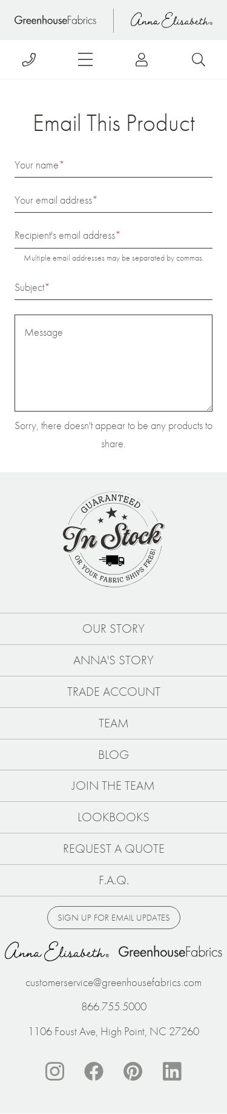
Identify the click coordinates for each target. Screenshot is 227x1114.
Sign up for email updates (114, 917)
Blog (113, 754)
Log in (142, 59)
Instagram (54, 1071)
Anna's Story (113, 660)
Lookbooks (113, 817)
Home (55, 20)
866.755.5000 (113, 1006)
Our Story (113, 628)
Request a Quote (114, 848)
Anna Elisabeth (171, 20)
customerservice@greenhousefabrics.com (113, 982)
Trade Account (113, 691)
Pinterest (133, 1071)
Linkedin (172, 1071)
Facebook (94, 1071)
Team (114, 723)
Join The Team (113, 785)
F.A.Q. (114, 880)
